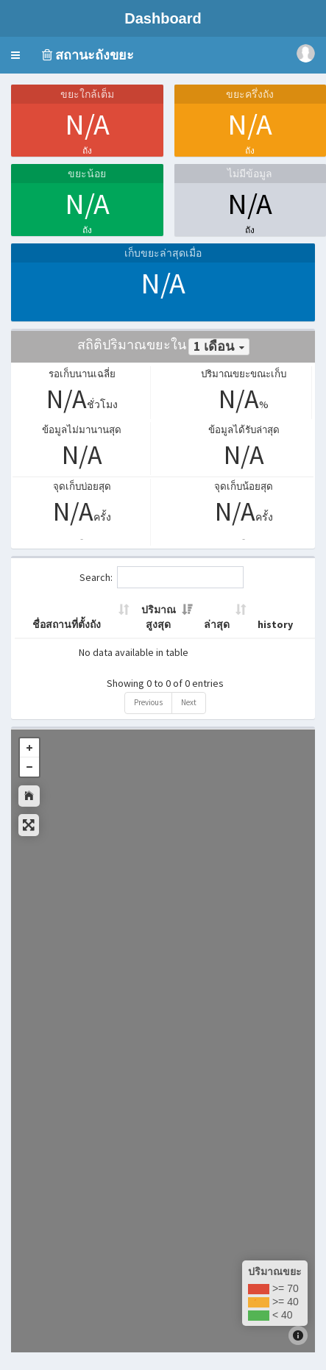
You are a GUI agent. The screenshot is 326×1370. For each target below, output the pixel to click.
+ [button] (29, 747)
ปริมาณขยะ (275, 1271)
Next (188, 702)
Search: (161, 577)
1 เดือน (214, 346)
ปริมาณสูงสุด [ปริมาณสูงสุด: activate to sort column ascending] (158, 617)
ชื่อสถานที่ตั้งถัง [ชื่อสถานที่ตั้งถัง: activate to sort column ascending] (66, 624)
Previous (148, 702)
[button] (15, 55)
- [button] (29, 767)
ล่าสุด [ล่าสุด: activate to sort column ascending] (217, 624)
